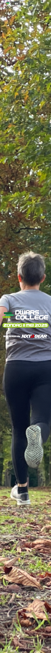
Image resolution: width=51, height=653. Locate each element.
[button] (3, 3)
